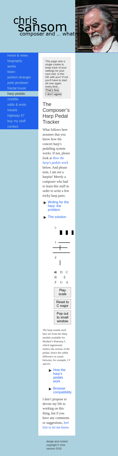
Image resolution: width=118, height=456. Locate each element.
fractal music (16, 88)
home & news (17, 55)
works (11, 66)
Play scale (62, 292)
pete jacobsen (17, 83)
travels (12, 110)
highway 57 (15, 115)
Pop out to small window (62, 317)
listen (11, 72)
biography (14, 61)
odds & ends (16, 104)
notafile (12, 99)
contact (12, 126)
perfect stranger (19, 77)
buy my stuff (16, 121)
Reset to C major (62, 304)
